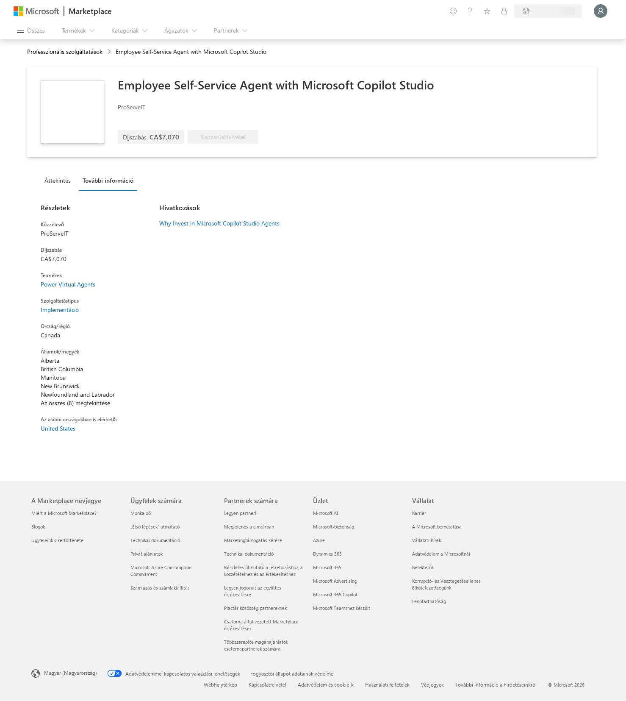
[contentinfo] (110, 52)
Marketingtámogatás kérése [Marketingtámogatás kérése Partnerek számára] (253, 540)
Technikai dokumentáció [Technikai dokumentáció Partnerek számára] (249, 554)
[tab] (60, 180)
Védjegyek (432, 684)
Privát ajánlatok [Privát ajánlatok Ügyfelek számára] (146, 554)
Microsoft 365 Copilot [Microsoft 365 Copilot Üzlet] (335, 594)
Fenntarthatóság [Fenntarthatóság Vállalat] (429, 601)
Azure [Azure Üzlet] (319, 540)
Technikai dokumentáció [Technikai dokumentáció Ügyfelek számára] (155, 540)
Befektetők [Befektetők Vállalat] (423, 567)
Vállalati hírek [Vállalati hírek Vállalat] (426, 540)
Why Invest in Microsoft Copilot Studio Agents (219, 223)
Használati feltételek (387, 684)
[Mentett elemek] (487, 11)
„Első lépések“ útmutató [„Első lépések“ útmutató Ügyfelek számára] (155, 526)
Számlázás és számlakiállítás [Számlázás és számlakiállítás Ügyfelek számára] (160, 587)
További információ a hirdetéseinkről (496, 684)
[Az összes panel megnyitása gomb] (31, 30)
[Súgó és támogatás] (470, 11)
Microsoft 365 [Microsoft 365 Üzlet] (327, 567)
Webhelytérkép (220, 684)
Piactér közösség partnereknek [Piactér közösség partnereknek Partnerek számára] (255, 608)
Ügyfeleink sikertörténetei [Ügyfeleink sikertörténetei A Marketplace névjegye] (58, 540)
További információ (108, 180)
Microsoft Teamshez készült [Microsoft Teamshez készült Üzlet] (341, 608)
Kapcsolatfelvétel (267, 684)
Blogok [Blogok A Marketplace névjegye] (38, 526)
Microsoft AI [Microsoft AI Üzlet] (325, 513)
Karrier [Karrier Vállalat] (419, 513)
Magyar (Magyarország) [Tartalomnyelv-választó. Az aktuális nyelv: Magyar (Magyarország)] (70, 672)
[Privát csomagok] (504, 11)
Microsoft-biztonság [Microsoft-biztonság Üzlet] (333, 526)
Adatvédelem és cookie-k (326, 684)
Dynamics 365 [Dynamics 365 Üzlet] (327, 554)
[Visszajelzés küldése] (453, 11)
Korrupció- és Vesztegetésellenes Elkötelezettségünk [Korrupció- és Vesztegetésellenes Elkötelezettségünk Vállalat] (446, 584)
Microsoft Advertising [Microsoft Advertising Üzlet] (335, 581)
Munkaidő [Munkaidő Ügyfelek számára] (140, 513)
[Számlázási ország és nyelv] (548, 11)
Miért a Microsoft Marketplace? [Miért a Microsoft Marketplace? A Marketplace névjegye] (64, 513)
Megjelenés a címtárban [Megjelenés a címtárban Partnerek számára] (249, 526)
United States (58, 428)
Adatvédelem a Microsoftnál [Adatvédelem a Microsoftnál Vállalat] (441, 554)
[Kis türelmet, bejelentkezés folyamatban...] (600, 11)
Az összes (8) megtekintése (75, 403)
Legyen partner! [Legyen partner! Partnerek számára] (240, 513)
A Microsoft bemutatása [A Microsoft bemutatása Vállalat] (437, 526)
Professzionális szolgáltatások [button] (64, 51)
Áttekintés (57, 180)
